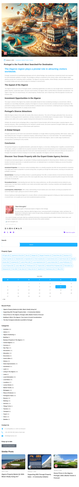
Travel (5, 414)
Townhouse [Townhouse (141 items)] (50, 269)
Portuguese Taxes (8, 395)
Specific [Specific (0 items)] (41, 269)
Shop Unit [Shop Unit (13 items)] (32, 269)
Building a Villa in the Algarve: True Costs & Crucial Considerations (22, 317)
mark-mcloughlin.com (11, 224)
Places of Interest (8, 393)
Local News (6, 379)
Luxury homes (7, 385)
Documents (6, 350)
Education (6, 353)
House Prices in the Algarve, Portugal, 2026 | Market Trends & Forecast (23, 314)
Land (4, 369)
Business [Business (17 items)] (67, 255)
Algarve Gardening (8, 334)
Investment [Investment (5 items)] (15, 262)
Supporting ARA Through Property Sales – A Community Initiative (21, 312)
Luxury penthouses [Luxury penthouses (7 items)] (65, 262)
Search (4, 240)
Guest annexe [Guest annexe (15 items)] (52, 258)
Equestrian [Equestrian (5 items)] (29, 258)
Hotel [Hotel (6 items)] (73, 258)
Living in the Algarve (9, 371)
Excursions (6, 355)
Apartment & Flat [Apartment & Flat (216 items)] (18, 255)
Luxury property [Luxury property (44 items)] (7, 265)
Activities (6, 329)
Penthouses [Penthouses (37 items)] (31, 265)
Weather (5, 419)
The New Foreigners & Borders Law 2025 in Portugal (17, 320)
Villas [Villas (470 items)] (60, 269)
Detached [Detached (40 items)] (19, 258)
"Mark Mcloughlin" (13, 53)
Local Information (8, 377)
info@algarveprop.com (11, 435)
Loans (5, 374)
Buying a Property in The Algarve (12, 340)
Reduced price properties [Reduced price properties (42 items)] (54, 265)
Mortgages (6, 390)
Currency (6, 345)
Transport (6, 411)
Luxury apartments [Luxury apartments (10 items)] (39, 262)
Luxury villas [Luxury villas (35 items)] (20, 265)
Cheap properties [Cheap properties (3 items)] (7, 258)
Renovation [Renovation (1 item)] (68, 265)
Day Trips (6, 348)
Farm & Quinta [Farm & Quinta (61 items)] (40, 258)
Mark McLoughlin (70, 232)
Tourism (31, 60)
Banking (5, 337)
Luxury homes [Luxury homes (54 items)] (52, 262)
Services (5, 403)
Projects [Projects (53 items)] (40, 265)
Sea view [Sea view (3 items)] (22, 269)
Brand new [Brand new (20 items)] (57, 255)
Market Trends (25, 60)
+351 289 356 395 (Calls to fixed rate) (15, 432)
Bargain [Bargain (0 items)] (35, 255)
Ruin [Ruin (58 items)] (14, 269)
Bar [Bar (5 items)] (28, 255)
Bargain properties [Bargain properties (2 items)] (45, 255)
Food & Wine (7, 358)
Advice (5, 332)
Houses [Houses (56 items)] (5, 262)
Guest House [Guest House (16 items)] (63, 258)
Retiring (5, 400)
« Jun (3, 299)
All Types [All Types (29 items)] (6, 255)
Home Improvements (9, 363)
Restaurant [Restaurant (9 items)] (6, 269)
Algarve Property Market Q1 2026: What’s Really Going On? (20, 309)
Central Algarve (7, 342)
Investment (18, 60)
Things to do (7, 406)
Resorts (5, 398)
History (5, 361)
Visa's (5, 416)
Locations (6, 382)
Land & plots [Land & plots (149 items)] (26, 262)
